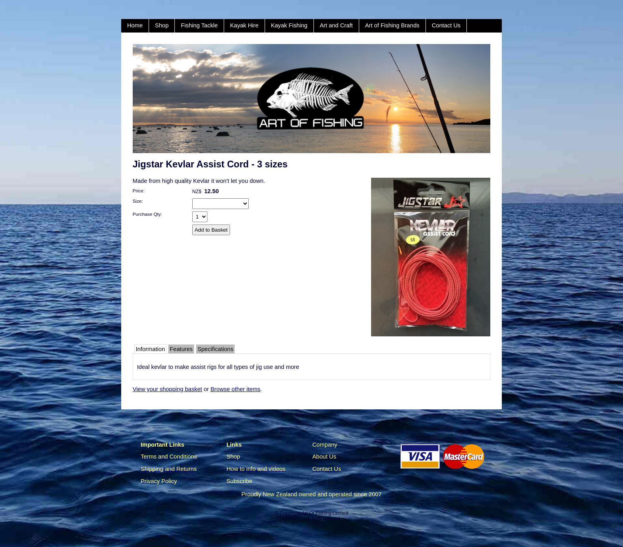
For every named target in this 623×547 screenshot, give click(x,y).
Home (135, 25)
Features (181, 349)
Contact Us (446, 25)
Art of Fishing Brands (392, 25)
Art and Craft (336, 25)
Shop (161, 25)
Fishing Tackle (199, 25)
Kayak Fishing (289, 25)
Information (150, 349)
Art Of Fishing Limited (325, 513)
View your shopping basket (167, 389)
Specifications (215, 349)
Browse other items (235, 389)
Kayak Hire (244, 25)
